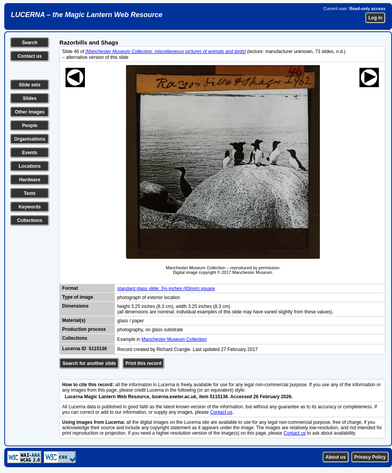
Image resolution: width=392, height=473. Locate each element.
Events (29, 152)
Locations (30, 166)
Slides (29, 98)
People (29, 125)
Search (29, 42)
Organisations (29, 139)
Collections (29, 220)
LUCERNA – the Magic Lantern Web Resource (86, 15)
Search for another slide (89, 363)
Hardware (29, 179)
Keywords (30, 207)
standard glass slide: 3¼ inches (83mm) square (166, 288)
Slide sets (29, 85)
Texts (29, 193)
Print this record (144, 363)
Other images (30, 112)
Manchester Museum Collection (174, 339)
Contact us (29, 56)
